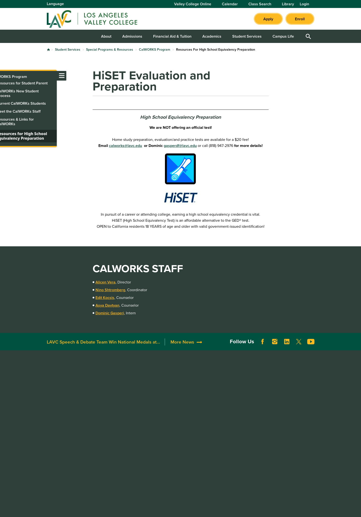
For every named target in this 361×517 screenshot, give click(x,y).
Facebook (262, 346)
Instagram (274, 346)
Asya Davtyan (107, 305)
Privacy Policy (184, 509)
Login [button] (304, 4)
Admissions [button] (132, 36)
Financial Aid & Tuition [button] (172, 36)
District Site (277, 385)
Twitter (298, 346)
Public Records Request (287, 415)
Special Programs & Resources (109, 49)
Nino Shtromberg (110, 290)
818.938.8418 (59, 427)
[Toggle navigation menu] (5, 76)
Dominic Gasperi (109, 313)
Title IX (218, 419)
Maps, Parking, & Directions (125, 383)
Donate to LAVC (173, 377)
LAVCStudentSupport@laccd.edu (75, 433)
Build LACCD (280, 403)
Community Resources (176, 389)
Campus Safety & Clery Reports (232, 392)
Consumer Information (231, 413)
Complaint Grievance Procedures (230, 404)
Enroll (300, 19)
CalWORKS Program (154, 49)
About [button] (106, 36)
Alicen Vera (105, 282)
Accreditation (113, 377)
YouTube (310, 346)
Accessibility (222, 377)
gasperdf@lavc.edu (180, 145)
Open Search (308, 36)
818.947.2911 (58, 451)
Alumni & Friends (171, 383)
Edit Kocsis (104, 297)
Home (48, 49)
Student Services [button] (247, 36)
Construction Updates (121, 395)
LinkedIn (286, 346)
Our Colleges (278, 409)
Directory (110, 401)
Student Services (67, 49)
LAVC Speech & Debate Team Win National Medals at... (103, 346)
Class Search (259, 4)
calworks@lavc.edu (125, 145)
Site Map (211, 509)
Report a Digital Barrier (289, 391)
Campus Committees (120, 389)
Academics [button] (211, 36)
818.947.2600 (59, 409)
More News (182, 346)
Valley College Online (192, 4)
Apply (268, 19)
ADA (215, 383)
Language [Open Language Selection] (55, 4)
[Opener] (356, 337)
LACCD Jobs (277, 397)
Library (288, 4)
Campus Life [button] (283, 36)
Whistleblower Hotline (286, 421)
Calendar (230, 4)
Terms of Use (153, 509)
